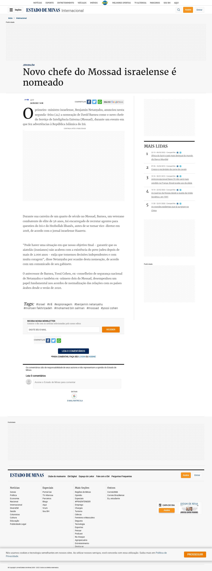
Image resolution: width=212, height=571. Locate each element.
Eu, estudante (113, 498)
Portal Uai (47, 492)
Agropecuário (81, 540)
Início (10, 18)
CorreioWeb (112, 492)
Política (13, 495)
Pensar (78, 530)
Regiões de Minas (83, 492)
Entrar (199, 9)
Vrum (45, 508)
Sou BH (167, 2)
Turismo (78, 511)
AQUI (176, 2)
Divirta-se (79, 546)
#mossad (93, 308)
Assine (188, 9)
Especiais (79, 498)
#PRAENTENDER (83, 501)
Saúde (13, 511)
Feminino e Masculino (85, 517)
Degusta (79, 521)
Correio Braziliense (115, 495)
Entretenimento (65, 2)
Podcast (79, 533)
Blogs (45, 501)
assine (92, 356)
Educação (14, 521)
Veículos (82, 2)
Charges (79, 508)
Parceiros (155, 2)
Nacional (14, 501)
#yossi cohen (109, 308)
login (82, 356)
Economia (14, 498)
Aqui (45, 505)
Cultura (13, 517)
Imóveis (94, 2)
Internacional (73, 10)
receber (110, 329)
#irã (49, 304)
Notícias (37, 2)
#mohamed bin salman (69, 308)
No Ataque (80, 537)
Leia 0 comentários (73, 351)
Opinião (78, 495)
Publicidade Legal (18, 524)
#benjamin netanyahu (88, 304)
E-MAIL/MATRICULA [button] (75, 400)
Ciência (78, 514)
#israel (40, 304)
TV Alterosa (140, 2)
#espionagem (63, 304)
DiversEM (14, 508)
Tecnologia (80, 524)
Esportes (79, 527)
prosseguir (195, 554)
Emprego (79, 505)
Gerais (13, 492)
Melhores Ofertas (121, 2)
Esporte (50, 2)
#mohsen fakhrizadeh (38, 308)
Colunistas (15, 514)
